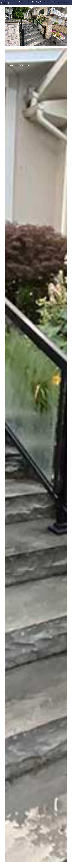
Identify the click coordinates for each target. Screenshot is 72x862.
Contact (53, 1)
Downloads (32, 1)
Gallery (37, 1)
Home (17, 1)
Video (32, 2)
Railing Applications (24, 1)
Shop (41, 1)
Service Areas (47, 1)
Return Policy (38, 2)
